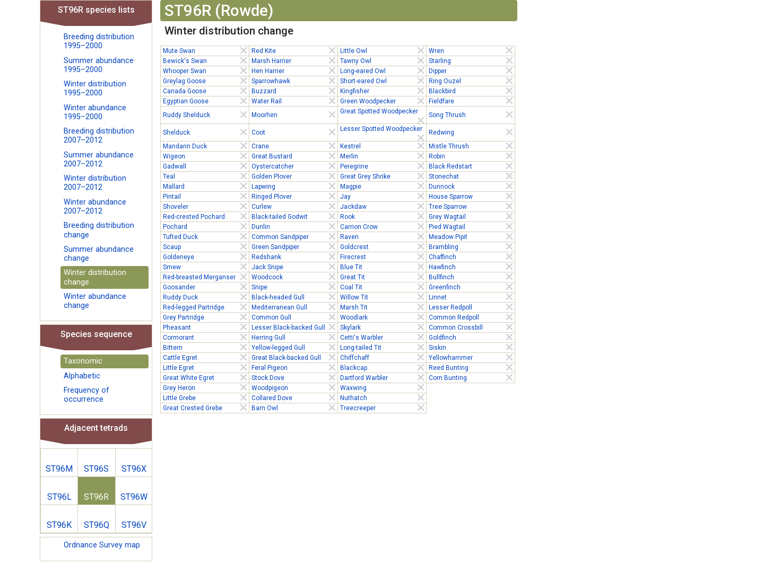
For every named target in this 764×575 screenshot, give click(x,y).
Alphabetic (82, 376)
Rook (383, 216)
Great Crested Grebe (206, 407)
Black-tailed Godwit (294, 216)
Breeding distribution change (99, 230)
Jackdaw (383, 206)
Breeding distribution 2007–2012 (99, 136)
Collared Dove (294, 397)
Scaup (206, 246)
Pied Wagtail (472, 226)
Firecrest (383, 256)
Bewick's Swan (206, 60)
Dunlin (294, 226)
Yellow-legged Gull (294, 347)
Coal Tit (383, 286)
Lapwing (294, 186)
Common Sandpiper (294, 236)
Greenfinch (472, 286)
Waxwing (383, 387)
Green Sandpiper (294, 246)
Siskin (472, 347)
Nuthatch (383, 397)
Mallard (206, 186)
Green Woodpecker (383, 100)
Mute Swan (206, 50)
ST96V (133, 525)
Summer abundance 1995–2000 (99, 65)
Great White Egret (206, 377)
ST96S (96, 469)
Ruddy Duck (206, 297)
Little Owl (383, 50)
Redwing (472, 132)
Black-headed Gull (294, 297)
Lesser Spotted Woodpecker (383, 129)
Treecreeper (383, 407)
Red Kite (294, 50)
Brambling (472, 246)
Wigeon (206, 156)
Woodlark (383, 317)
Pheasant (206, 327)
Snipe (294, 286)
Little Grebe (206, 397)
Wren (472, 50)
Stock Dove (294, 377)
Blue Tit (383, 266)
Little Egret (206, 367)
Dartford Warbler (383, 377)
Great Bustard (294, 156)
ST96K (59, 525)
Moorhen (294, 114)
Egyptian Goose (206, 100)
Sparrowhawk (294, 80)
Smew (206, 266)
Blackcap (383, 367)
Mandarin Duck (206, 145)
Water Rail (294, 100)
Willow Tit (383, 297)
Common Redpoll (472, 317)
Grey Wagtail (472, 216)
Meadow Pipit (472, 236)
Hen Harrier (294, 70)
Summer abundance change (99, 254)
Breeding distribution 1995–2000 (99, 41)
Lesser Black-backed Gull (294, 327)
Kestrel (383, 145)
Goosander (206, 286)
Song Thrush (472, 114)
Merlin (383, 156)
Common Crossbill (472, 327)
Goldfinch (472, 337)
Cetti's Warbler (383, 337)
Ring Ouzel (472, 80)
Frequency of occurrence (86, 395)
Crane (294, 145)
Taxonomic (83, 361)
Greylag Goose (206, 80)
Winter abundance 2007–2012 (95, 207)
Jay (383, 196)
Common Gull (294, 317)
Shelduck (206, 132)
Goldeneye (206, 256)
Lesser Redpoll (472, 307)
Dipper (472, 70)
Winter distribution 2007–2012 (95, 183)
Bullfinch (472, 276)
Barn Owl (294, 407)
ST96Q (96, 525)
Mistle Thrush (472, 145)
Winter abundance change (95, 301)
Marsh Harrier (294, 60)
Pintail (206, 196)
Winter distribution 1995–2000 (95, 88)
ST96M (59, 469)
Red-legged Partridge (206, 307)
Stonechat (472, 176)
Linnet (472, 297)
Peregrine (383, 166)
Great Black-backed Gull (294, 357)
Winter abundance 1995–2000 (95, 112)
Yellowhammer (472, 357)
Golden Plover (294, 176)
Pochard (206, 226)
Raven (383, 236)
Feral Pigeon (294, 367)
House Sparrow (472, 196)
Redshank (294, 256)
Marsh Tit (383, 307)
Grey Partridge (206, 317)
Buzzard (294, 90)
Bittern (206, 347)
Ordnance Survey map (102, 545)
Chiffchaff (383, 357)
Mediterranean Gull (294, 307)
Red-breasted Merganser (206, 276)
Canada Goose (206, 90)
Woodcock (294, 276)
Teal (206, 176)
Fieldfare (472, 100)
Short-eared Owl (383, 80)
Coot (294, 132)
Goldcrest (383, 246)
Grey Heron (206, 387)
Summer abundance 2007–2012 (99, 160)
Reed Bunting (472, 367)
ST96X (133, 469)
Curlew (294, 206)
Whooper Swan (206, 70)
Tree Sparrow (472, 206)
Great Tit (383, 276)
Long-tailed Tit (383, 347)
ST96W (133, 497)
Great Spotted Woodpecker (383, 112)
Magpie (383, 186)
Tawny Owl (383, 60)
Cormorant (206, 337)
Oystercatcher (294, 166)
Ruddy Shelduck (206, 114)
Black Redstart (472, 166)
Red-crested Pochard (206, 216)
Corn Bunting (472, 377)
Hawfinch (472, 266)
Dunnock (472, 186)
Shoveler (206, 206)
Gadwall (206, 166)
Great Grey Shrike (383, 176)
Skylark (383, 327)
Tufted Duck (206, 236)
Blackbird (472, 90)
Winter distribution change (95, 277)
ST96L (59, 497)
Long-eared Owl (383, 70)
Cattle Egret (206, 357)
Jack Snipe (294, 266)
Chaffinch (472, 256)
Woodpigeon (294, 387)
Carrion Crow (383, 226)
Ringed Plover (294, 196)
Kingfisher (383, 90)
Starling (472, 60)
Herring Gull (294, 337)
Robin (472, 156)
